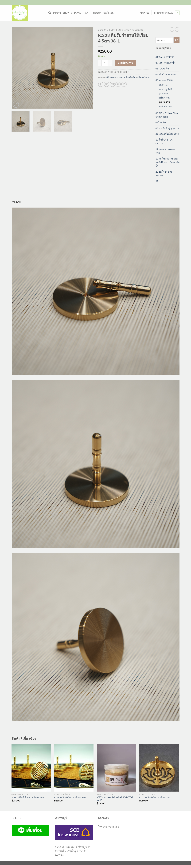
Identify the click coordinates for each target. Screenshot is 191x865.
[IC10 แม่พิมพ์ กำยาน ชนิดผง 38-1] (159, 768)
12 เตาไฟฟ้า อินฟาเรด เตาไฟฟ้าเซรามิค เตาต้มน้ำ (167, 162)
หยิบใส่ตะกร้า (125, 62)
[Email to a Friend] (112, 84)
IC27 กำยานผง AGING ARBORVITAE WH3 (115, 799)
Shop (66, 12)
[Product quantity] (104, 63)
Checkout (77, 12)
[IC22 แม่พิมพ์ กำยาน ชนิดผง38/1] (74, 768)
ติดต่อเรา (97, 12)
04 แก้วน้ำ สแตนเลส (166, 74)
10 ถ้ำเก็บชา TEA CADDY (164, 141)
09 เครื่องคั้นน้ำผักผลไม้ (167, 134)
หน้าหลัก (102, 30)
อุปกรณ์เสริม (138, 30)
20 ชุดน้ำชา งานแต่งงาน (164, 173)
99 (157, 181)
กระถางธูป (163, 85)
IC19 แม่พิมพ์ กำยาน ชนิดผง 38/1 (28, 797)
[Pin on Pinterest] (118, 84)
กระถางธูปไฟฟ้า (166, 89)
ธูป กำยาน (163, 93)
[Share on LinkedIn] (124, 84)
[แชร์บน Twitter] (106, 84)
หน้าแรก (57, 12)
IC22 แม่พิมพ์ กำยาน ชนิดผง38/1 (70, 797)
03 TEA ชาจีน (162, 68)
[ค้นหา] (49, 13)
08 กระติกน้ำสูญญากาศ (167, 128)
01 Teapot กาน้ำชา (165, 57)
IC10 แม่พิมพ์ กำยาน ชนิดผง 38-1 (155, 797)
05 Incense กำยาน (119, 30)
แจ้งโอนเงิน (108, 12)
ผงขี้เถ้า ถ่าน (164, 97)
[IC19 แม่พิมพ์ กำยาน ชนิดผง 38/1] (31, 768)
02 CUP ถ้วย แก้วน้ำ (165, 62)
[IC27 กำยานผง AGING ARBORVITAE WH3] (116, 768)
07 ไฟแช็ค (161, 122)
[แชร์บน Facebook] (100, 84)
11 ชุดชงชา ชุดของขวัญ (165, 151)
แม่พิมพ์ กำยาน (142, 77)
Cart (88, 12)
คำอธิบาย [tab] (16, 202)
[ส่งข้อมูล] (176, 40)
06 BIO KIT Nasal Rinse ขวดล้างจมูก (167, 115)
